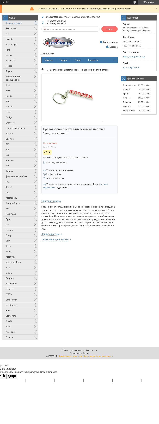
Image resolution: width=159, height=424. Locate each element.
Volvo (8, 326)
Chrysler (10, 288)
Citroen (9, 229)
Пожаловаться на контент (70, 356)
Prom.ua (93, 350)
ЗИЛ (8, 208)
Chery (8, 235)
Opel (8, 219)
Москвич (10, 160)
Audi (8, 85)
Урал (8, 267)
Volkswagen (11, 44)
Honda (9, 95)
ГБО (8, 192)
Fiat (7, 224)
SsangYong (11, 315)
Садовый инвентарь (15, 128)
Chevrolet (10, 122)
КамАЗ (9, 187)
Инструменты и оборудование (13, 78)
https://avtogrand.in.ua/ (134, 56)
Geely (9, 251)
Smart (8, 310)
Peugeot (10, 278)
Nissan (9, 55)
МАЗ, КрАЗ (11, 213)
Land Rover (11, 299)
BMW (8, 90)
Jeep (8, 101)
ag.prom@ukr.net (131, 67)
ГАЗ (7, 154)
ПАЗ (8, 181)
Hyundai (9, 39)
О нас (78, 60)
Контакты (93, 60)
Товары (63, 60)
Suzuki (9, 321)
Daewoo (10, 138)
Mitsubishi (10, 60)
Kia (7, 33)
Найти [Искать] (109, 29)
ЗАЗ (7, 165)
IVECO (9, 294)
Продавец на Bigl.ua (79, 353)
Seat (8, 240)
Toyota (9, 71)
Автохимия (11, 28)
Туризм (9, 171)
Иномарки (11, 331)
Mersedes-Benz (13, 262)
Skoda (9, 272)
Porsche (9, 337)
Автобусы (10, 256)
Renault (9, 133)
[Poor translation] (12, 376)
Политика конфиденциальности (98, 356)
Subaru (9, 106)
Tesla (8, 246)
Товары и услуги (14, 22)
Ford (8, 49)
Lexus (8, 112)
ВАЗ (7, 144)
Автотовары (11, 197)
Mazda (9, 65)
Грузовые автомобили (16, 176)
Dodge (9, 117)
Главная (49, 60)
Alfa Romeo (11, 283)
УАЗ (7, 149)
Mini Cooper (12, 305)
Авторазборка (13, 203)
